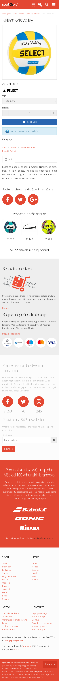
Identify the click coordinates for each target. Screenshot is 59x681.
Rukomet (6, 586)
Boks (4, 595)
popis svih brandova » (43, 538)
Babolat (35, 570)
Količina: (5, 107)
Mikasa (35, 566)
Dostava (35, 620)
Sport (14, 14)
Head (34, 573)
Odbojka (21, 14)
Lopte (5, 623)
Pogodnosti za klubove (42, 623)
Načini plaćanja (38, 616)
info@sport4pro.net (14, 640)
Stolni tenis (7, 566)
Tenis (4, 563)
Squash (5, 573)
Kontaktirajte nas (39, 626)
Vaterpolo (6, 589)
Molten (35, 579)
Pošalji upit (30, 121)
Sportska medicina (10, 613)
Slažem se (50, 664)
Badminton (7, 570)
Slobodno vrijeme (10, 626)
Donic (34, 563)
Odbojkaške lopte (32, 14)
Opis (9, 159)
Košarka (5, 579)
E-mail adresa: (7, 435)
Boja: (4, 95)
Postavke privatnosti (38, 671)
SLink (16, 649)
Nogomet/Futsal (9, 576)
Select (13, 151)
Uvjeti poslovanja (39, 613)
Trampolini (7, 616)
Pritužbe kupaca (39, 629)
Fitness (5, 592)
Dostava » (6, 308)
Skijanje (5, 599)
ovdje (47, 674)
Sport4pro (6, 14)
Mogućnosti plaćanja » (12, 334)
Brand (5, 151)
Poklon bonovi (8, 629)
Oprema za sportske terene (14, 620)
